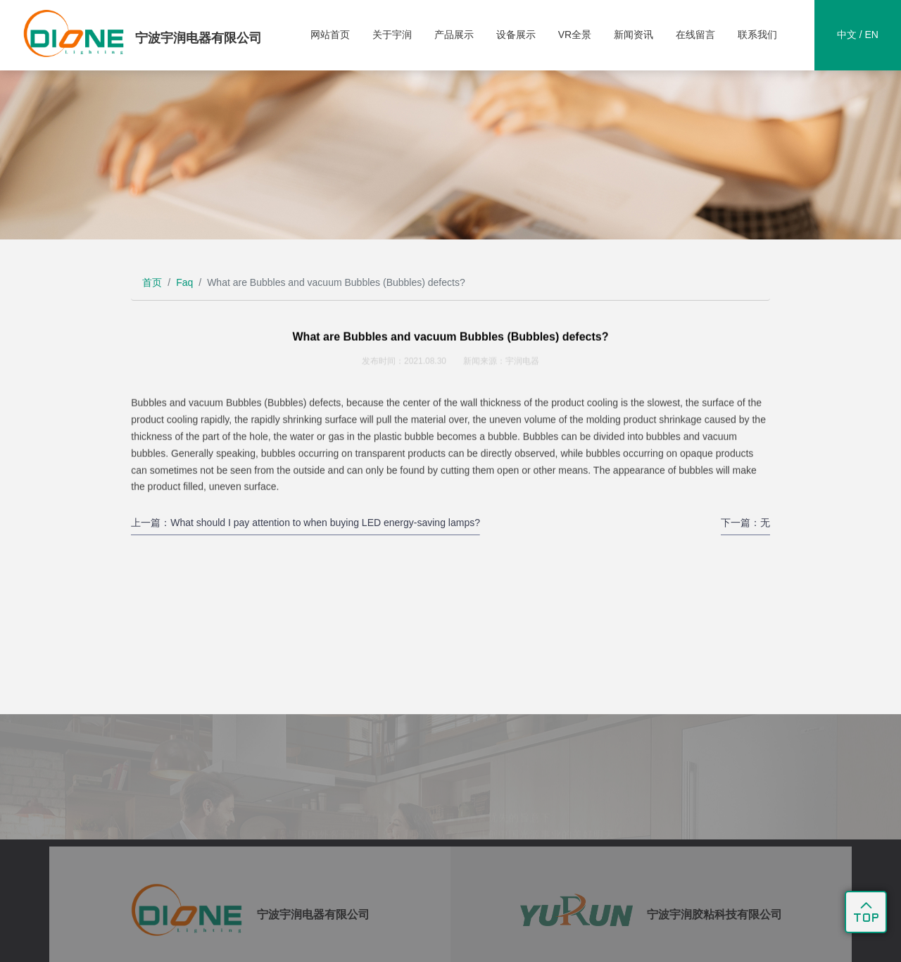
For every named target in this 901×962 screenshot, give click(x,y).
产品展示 (454, 34)
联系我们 (757, 34)
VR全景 (574, 34)
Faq (184, 282)
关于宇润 (392, 34)
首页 (152, 282)
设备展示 (516, 34)
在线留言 (695, 34)
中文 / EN (857, 34)
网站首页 (330, 34)
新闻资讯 (633, 34)
